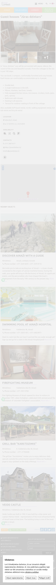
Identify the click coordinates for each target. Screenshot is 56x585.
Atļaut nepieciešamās (14, 578)
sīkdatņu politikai (32, 572)
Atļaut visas (31, 578)
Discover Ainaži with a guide (23, 255)
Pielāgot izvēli (44, 578)
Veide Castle (11, 504)
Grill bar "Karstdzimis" (19, 443)
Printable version (18, 529)
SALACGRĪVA (21, 10)
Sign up (48, 553)
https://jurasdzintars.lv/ (13, 147)
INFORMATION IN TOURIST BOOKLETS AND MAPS (10, 545)
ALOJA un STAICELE (49, 10)
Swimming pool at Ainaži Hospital (27, 324)
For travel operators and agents (11, 551)
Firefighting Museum (17, 382)
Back (5, 529)
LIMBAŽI (35, 10)
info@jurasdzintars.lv (12, 151)
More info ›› (49, 340)
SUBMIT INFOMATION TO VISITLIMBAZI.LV (9, 539)
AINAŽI (7, 10)
